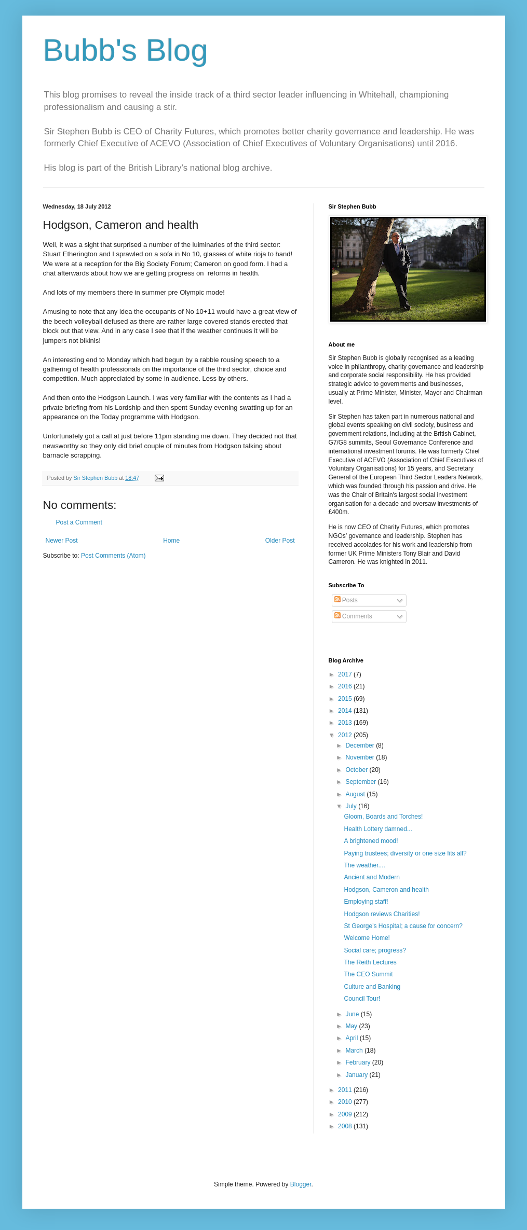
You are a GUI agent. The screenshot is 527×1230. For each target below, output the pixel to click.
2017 (346, 674)
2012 (346, 735)
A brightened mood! (371, 841)
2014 (346, 710)
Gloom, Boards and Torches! (383, 816)
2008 (346, 1126)
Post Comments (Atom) (113, 555)
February (358, 1062)
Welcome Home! (366, 938)
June (352, 1014)
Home (171, 540)
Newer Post (62, 540)
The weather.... (364, 865)
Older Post (280, 540)
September (361, 781)
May (352, 1026)
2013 (346, 722)
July (351, 806)
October (357, 769)
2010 (346, 1101)
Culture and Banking (372, 986)
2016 (346, 686)
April (352, 1038)
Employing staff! (366, 901)
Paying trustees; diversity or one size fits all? (405, 853)
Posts (346, 600)
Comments (353, 616)
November (360, 757)
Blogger (301, 1184)
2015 (346, 698)
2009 (346, 1114)
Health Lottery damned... (378, 829)
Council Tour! (362, 998)
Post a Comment (79, 522)
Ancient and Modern (371, 877)
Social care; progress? (375, 950)
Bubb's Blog (125, 50)
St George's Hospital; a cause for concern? (403, 926)
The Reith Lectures (370, 962)
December (360, 745)
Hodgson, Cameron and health (386, 889)
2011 (346, 1090)
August (356, 794)
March (354, 1050)
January (357, 1075)
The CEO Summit (368, 974)
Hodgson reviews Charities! (382, 914)
